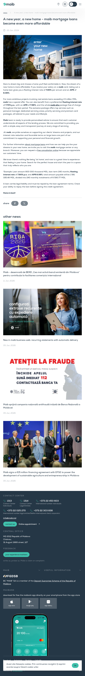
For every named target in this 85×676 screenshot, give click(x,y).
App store (11, 605)
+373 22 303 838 (43, 510)
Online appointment (28, 524)
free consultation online (47, 150)
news (5, 13)
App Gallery (48, 605)
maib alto (54, 105)
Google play (30, 605)
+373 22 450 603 (49, 500)
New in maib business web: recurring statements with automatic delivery (40, 340)
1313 (9, 500)
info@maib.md (9, 518)
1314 (26, 500)
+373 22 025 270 (16, 510)
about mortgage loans (35, 144)
